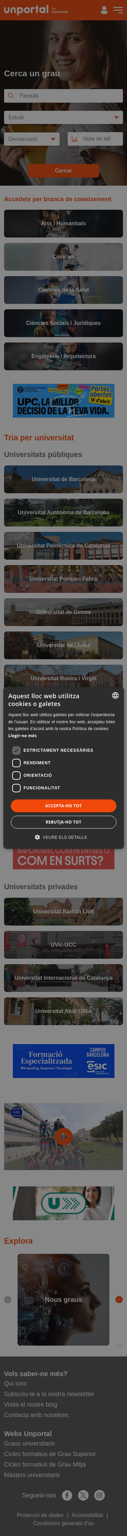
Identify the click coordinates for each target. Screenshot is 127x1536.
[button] (63, 837)
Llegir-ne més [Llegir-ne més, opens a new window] (22, 736)
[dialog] (63, 768)
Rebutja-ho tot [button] (64, 822)
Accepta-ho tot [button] (63, 806)
